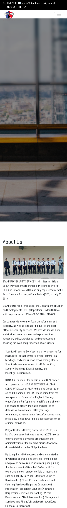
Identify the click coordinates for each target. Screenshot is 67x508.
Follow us (10, 6)
